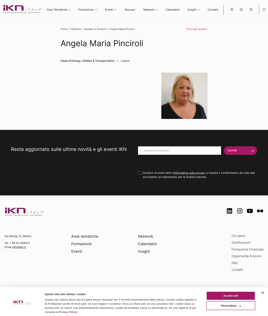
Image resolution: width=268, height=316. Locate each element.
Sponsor (130, 9)
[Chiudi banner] (263, 280)
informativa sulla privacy (189, 173)
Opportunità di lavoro (247, 256)
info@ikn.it (19, 247)
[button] (250, 10)
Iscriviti (232, 150)
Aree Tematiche (57, 9)
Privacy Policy (68, 299)
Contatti (213, 9)
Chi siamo (239, 236)
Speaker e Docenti (95, 29)
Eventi (109, 9)
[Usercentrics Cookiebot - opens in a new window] (22, 309)
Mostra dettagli (54, 309)
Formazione (85, 9)
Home (64, 29)
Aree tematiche (84, 236)
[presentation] (164, 161)
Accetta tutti (230, 283)
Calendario (173, 9)
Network (148, 9)
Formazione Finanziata (248, 249)
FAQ (234, 263)
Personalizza (231, 293)
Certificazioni (241, 242)
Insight (192, 9)
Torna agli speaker (196, 29)
